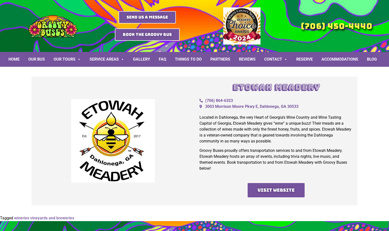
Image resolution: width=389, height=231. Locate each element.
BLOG (372, 59)
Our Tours (67, 59)
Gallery (141, 59)
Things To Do (188, 59)
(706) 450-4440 (336, 26)
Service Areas (107, 59)
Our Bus (36, 59)
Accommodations (340, 59)
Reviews (247, 59)
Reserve (304, 59)
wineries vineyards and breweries (44, 218)
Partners (220, 59)
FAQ (162, 59)
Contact (276, 59)
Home (14, 59)
